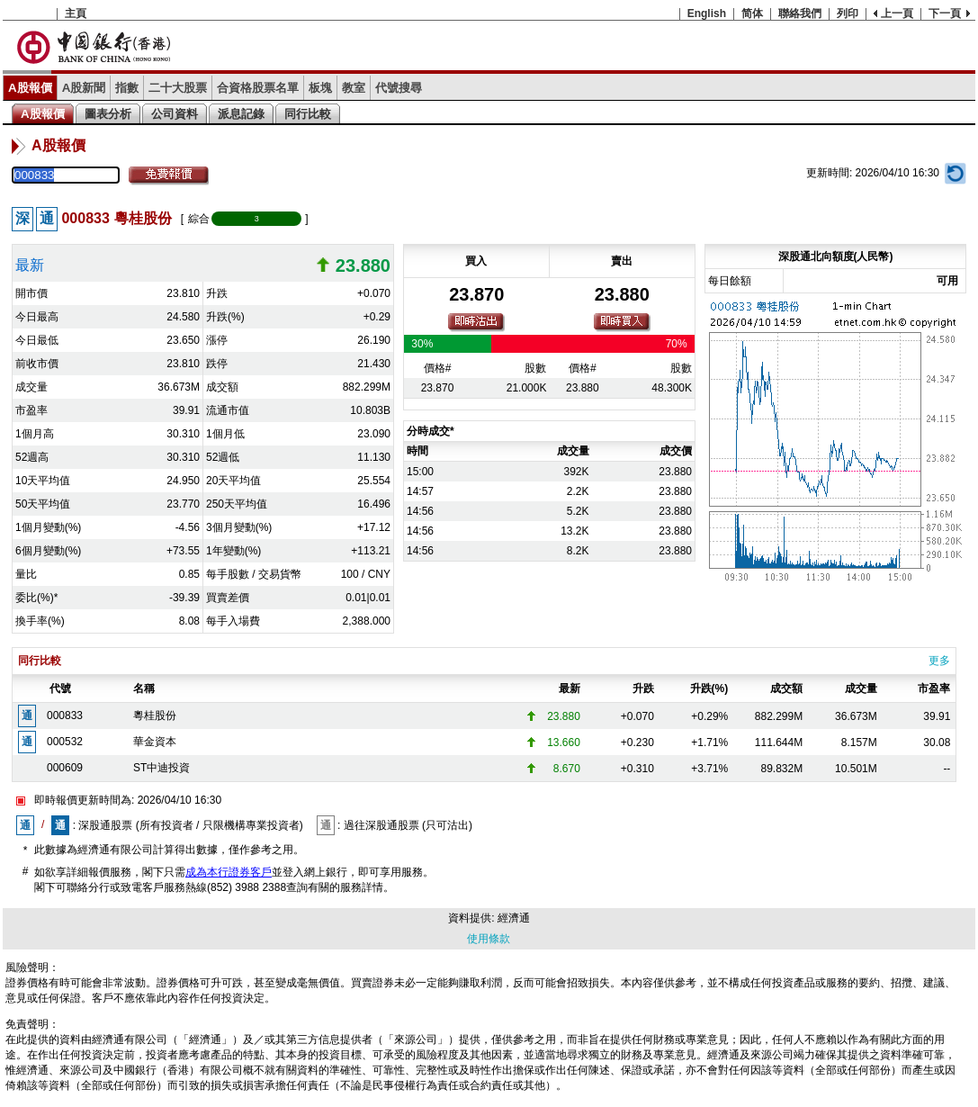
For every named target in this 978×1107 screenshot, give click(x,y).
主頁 (75, 13)
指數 (127, 87)
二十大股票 (177, 87)
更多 (939, 660)
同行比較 (307, 114)
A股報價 (30, 87)
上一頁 (897, 13)
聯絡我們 (799, 13)
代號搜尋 (398, 87)
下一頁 (945, 13)
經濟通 (514, 918)
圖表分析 (108, 114)
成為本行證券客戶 (228, 872)
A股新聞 (84, 87)
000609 (65, 767)
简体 (752, 13)
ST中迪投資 (161, 767)
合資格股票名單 (258, 87)
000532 (65, 741)
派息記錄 (241, 114)
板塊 (320, 87)
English (706, 13)
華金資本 (154, 741)
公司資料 (174, 114)
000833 (65, 715)
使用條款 (488, 938)
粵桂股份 (154, 715)
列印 (847, 13)
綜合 (199, 218)
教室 (353, 87)
